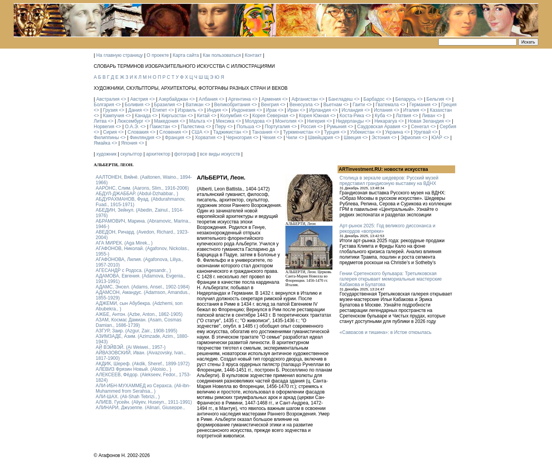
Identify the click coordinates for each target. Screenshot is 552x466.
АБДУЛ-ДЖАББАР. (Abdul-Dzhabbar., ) (137, 193)
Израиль (187, 110)
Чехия (269, 137)
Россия (308, 126)
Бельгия (435, 99)
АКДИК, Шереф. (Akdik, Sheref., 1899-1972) (143, 363)
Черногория (239, 137)
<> (123, 99)
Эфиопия (410, 137)
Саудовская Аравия (378, 126)
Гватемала (387, 104)
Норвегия (104, 126)
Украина (394, 132)
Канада (143, 115)
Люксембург (130, 121)
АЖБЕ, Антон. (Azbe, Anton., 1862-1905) (139, 314)
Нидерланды (350, 121)
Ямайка (102, 143)
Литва (100, 121)
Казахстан (441, 110)
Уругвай (422, 132)
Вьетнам (332, 104)
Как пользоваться (222, 55)
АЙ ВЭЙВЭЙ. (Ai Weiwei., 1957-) (130, 347)
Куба (380, 115)
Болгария (104, 104)
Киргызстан (174, 115)
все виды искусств (220, 154)
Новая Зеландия (426, 121)
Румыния (337, 126)
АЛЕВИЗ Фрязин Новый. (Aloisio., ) (133, 369)
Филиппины (106, 137)
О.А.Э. (132, 126)
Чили (291, 137)
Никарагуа (385, 121)
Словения (170, 132)
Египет (160, 110)
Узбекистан (362, 132)
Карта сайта (186, 55)
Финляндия (142, 137)
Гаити (358, 104)
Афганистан (304, 99)
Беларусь (405, 99)
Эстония (381, 137)
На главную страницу (119, 55)
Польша (245, 126)
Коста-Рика (352, 115)
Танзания (262, 132)
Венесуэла (300, 104)
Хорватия (205, 137)
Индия (214, 110)
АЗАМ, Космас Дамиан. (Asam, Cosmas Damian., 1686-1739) (139, 322)
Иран (293, 110)
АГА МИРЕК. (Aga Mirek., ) (124, 243)
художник (106, 154)
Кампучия (113, 115)
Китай (203, 115)
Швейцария (320, 137)
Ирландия (320, 110)
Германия (419, 104)
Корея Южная (314, 115)
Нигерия (316, 121)
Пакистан (160, 126)
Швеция (352, 137)
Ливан (428, 115)
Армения (271, 99)
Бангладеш (340, 99)
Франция (174, 137)
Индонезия (244, 110)
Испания (383, 110)
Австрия (139, 99)
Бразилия (164, 104)
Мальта (197, 121)
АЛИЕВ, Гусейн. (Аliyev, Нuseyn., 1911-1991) (144, 402)
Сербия (448, 126)
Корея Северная (270, 115)
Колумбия (231, 115)
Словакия (138, 132)
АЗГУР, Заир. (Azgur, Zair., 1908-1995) (136, 331)
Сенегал (420, 126)
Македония (166, 121)
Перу (220, 126)
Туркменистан (298, 132)
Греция (448, 104)
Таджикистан (227, 132)
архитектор (158, 154)
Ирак (271, 110)
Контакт (253, 55)
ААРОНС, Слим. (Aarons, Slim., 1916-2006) (142, 188)
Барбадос (374, 99)
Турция (331, 132)
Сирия (110, 132)
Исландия (352, 110)
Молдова (255, 121)
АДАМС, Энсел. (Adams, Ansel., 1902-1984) (143, 287)
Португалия (277, 126)
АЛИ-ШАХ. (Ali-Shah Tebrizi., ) (128, 396)
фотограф (185, 154)
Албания (208, 99)
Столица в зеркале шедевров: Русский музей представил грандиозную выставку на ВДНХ (389, 180)
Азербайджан (173, 99)
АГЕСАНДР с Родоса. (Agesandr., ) (133, 270)
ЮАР (436, 137)
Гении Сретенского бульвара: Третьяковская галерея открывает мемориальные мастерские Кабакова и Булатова (391, 279)
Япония (129, 143)
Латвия (403, 115)
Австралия (107, 99)
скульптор (131, 154)
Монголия (285, 121)
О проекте (158, 55)
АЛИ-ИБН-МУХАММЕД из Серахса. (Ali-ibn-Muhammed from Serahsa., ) (143, 388)
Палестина (192, 126)
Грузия (110, 110)
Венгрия (270, 104)
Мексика (225, 121)
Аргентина (239, 99)
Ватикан (194, 104)
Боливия (134, 104)
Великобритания (232, 104)
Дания (135, 110)
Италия (411, 110)
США (197, 132)
